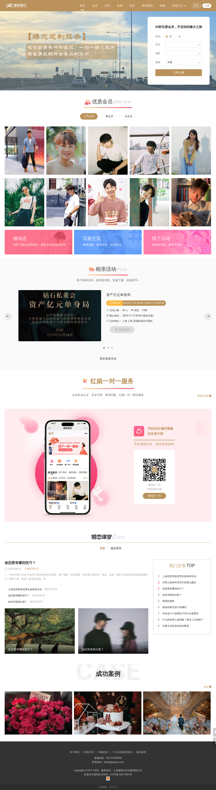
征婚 (119, 5)
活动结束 (122, 329)
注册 (206, 5)
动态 (132, 5)
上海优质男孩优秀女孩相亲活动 (25, 589)
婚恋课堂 (116, 548)
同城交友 (103, 752)
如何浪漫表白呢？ (17, 601)
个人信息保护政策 (122, 752)
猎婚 (162, 5)
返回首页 (141, 752)
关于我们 (75, 752)
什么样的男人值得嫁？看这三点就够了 (182, 619)
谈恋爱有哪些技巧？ (20, 563)
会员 (95, 5)
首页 (82, 5)
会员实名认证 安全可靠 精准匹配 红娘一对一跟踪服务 (108, 395)
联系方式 (89, 752)
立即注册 (178, 72)
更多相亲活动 (108, 358)
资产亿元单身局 (118, 295)
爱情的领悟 (168, 601)
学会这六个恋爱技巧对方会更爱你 (180, 613)
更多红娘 (204, 395)
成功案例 (147, 5)
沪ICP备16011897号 (121, 774)
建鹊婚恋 (113, 787)
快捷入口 (179, 5)
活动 (107, 5)
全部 (102, 548)
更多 (207, 687)
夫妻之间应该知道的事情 (175, 625)
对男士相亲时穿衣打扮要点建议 (179, 582)
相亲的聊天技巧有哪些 (174, 607)
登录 (196, 5)
